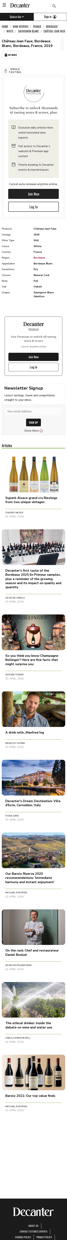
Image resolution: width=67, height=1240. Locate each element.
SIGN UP (33, 422)
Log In (33, 206)
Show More (33, 430)
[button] (12, 71)
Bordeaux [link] (52, 26)
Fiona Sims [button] (12, 815)
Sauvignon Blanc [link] (28, 31)
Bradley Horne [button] (15, 743)
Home (5, 26)
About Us (33, 1226)
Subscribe (17, 17)
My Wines (10, 55)
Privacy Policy (44, 1237)
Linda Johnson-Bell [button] (18, 1038)
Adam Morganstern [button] (18, 965)
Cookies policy (23, 1237)
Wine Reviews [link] (20, 26)
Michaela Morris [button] (16, 892)
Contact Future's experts (33, 1231)
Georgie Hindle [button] (15, 597)
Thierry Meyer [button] (14, 512)
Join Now (33, 194)
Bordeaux (39, 257)
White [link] (9, 31)
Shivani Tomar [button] (14, 674)
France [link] (37, 26)
